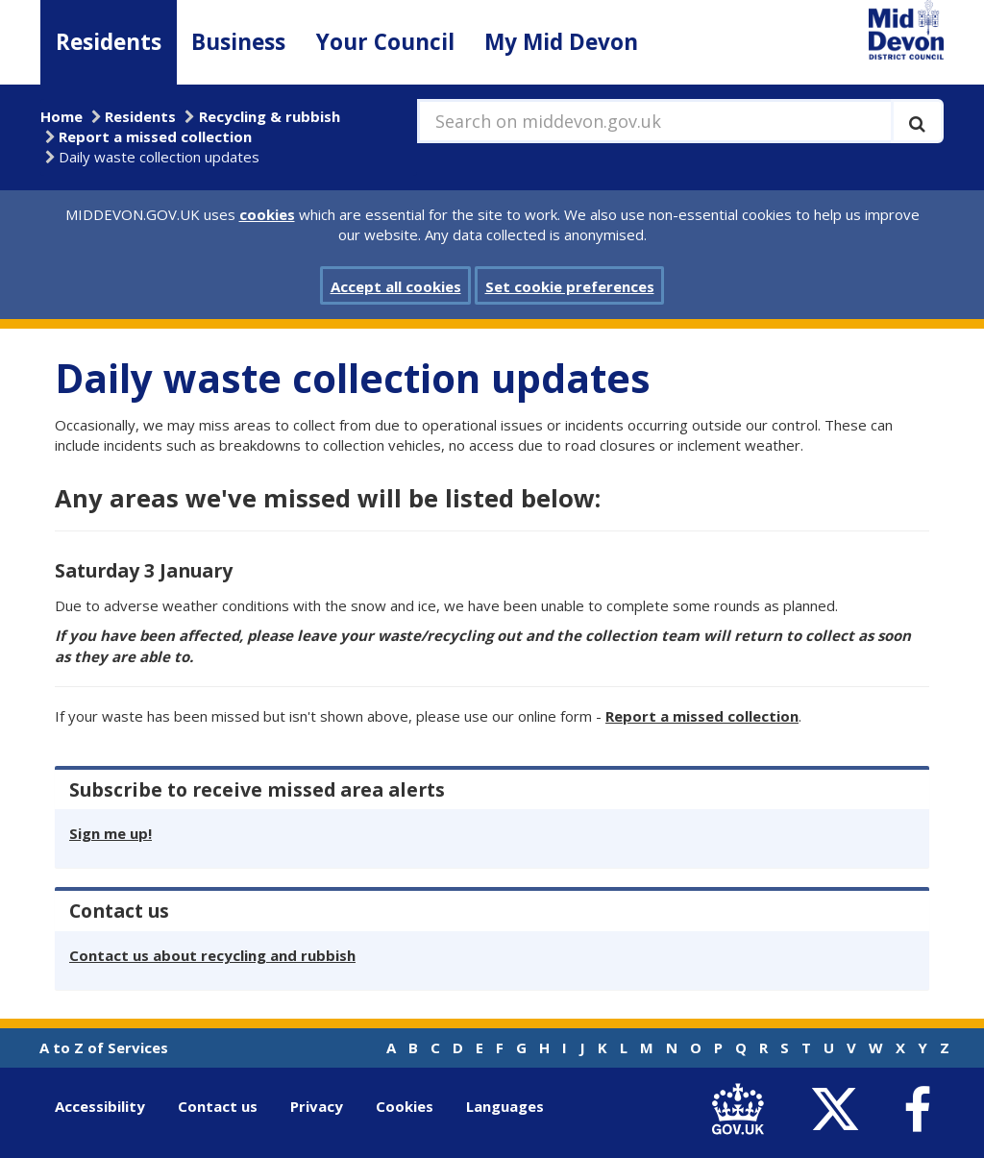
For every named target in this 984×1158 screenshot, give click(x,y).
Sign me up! (110, 833)
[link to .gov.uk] (742, 1110)
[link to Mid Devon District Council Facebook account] (917, 1109)
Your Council (385, 42)
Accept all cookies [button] (396, 286)
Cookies (404, 1106)
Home (61, 116)
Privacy (316, 1106)
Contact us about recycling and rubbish (212, 955)
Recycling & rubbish (269, 116)
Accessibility (100, 1106)
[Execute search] (917, 121)
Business (238, 42)
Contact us (218, 1106)
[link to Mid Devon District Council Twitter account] (839, 1110)
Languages (505, 1106)
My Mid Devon (561, 42)
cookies (267, 214)
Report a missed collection (155, 136)
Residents (108, 42)
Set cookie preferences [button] (569, 286)
